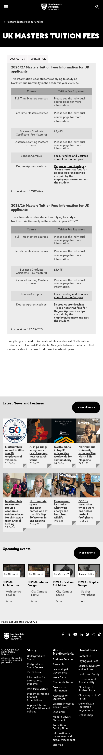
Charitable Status (63, 682)
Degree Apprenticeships (69, 166)
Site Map (58, 745)
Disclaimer (59, 712)
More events (87, 553)
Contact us (85, 656)
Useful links (88, 650)
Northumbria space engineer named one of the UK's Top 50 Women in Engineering (38, 511)
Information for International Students (36, 680)
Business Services (63, 659)
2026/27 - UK (17, 59)
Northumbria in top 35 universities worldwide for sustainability (63, 453)
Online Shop (86, 715)
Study (31, 650)
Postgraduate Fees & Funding (24, 22)
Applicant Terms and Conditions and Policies (38, 708)
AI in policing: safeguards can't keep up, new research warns (38, 453)
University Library (37, 689)
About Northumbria (63, 652)
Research (58, 664)
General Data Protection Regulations (86, 706)
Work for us (60, 677)
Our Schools (34, 672)
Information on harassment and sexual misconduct (64, 736)
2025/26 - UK (37, 59)
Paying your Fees (88, 661)
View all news (86, 407)
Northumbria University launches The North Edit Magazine (87, 453)
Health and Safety (89, 674)
